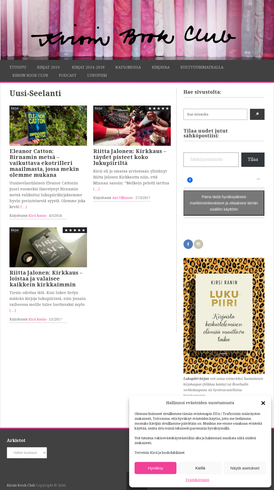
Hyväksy (155, 468)
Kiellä (200, 468)
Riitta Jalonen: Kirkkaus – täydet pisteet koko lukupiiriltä (129, 157)
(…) (24, 207)
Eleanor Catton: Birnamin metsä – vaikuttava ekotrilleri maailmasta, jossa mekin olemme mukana (44, 163)
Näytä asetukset (245, 468)
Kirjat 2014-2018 (88, 67)
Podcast (67, 75)
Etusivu (18, 67)
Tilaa (253, 159)
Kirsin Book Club (30, 75)
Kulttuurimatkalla (202, 67)
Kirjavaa (161, 67)
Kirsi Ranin (37, 216)
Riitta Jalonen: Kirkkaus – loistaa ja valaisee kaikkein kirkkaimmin (45, 278)
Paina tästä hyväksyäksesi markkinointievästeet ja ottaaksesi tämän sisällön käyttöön (224, 203)
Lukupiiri (97, 75)
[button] (263, 403)
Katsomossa (128, 67)
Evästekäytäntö (197, 480)
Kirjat (15, 108)
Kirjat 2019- (49, 67)
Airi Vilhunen (122, 198)
